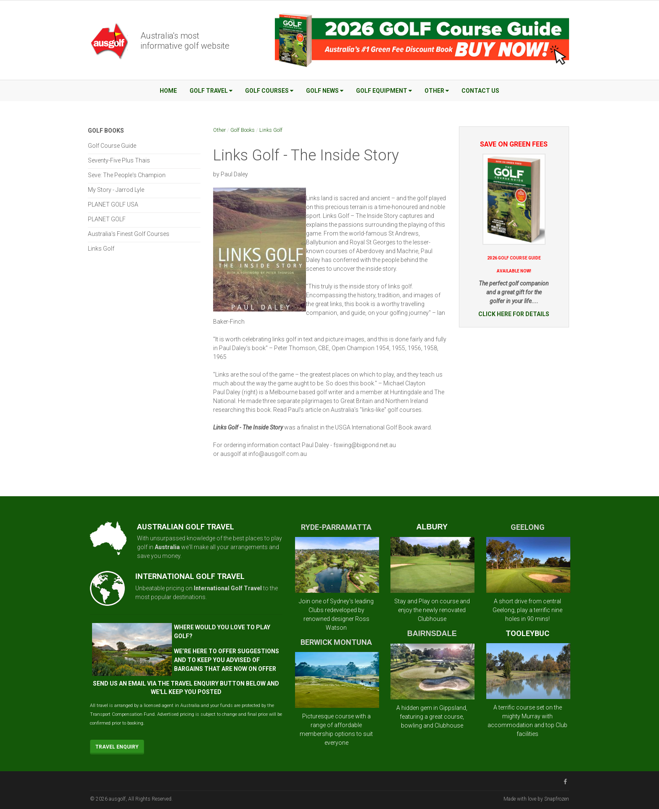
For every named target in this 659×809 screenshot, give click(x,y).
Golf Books (242, 130)
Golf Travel (211, 90)
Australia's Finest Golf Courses (128, 233)
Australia (167, 547)
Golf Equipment (384, 90)
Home (168, 90)
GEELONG (528, 527)
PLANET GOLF (107, 219)
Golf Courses (269, 90)
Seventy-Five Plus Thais (119, 160)
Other (436, 90)
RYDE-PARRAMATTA (336, 527)
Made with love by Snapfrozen (536, 799)
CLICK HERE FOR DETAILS (513, 314)
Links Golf (270, 130)
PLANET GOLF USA (113, 204)
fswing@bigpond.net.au (364, 445)
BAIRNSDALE (432, 633)
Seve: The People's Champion (127, 175)
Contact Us (480, 90)
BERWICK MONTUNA (336, 642)
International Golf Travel (228, 588)
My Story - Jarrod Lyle (116, 189)
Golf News (324, 90)
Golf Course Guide (112, 145)
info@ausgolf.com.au (277, 453)
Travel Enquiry (117, 747)
